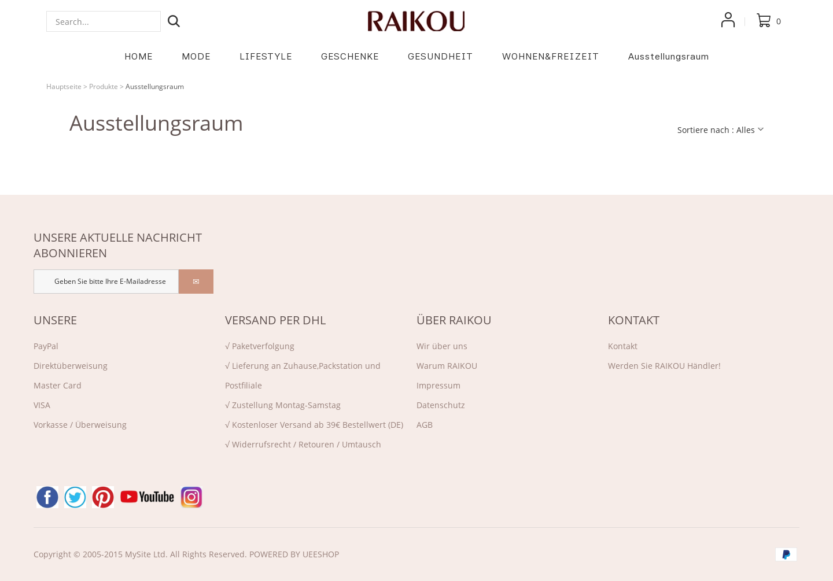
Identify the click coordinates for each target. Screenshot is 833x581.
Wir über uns (442, 346)
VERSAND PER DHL (275, 320)
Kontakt (622, 346)
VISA (42, 404)
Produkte (103, 86)
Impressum (438, 385)
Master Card (58, 385)
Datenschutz (441, 404)
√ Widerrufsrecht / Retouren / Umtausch (303, 444)
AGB (425, 424)
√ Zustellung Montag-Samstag (283, 404)
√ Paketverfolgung (259, 346)
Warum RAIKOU (447, 365)
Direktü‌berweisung (71, 365)
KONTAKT (633, 320)
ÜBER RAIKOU (454, 320)
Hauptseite (64, 86)
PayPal (46, 346)
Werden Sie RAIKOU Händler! (664, 365)
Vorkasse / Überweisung (80, 424)
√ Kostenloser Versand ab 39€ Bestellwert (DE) (314, 424)
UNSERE (55, 320)
